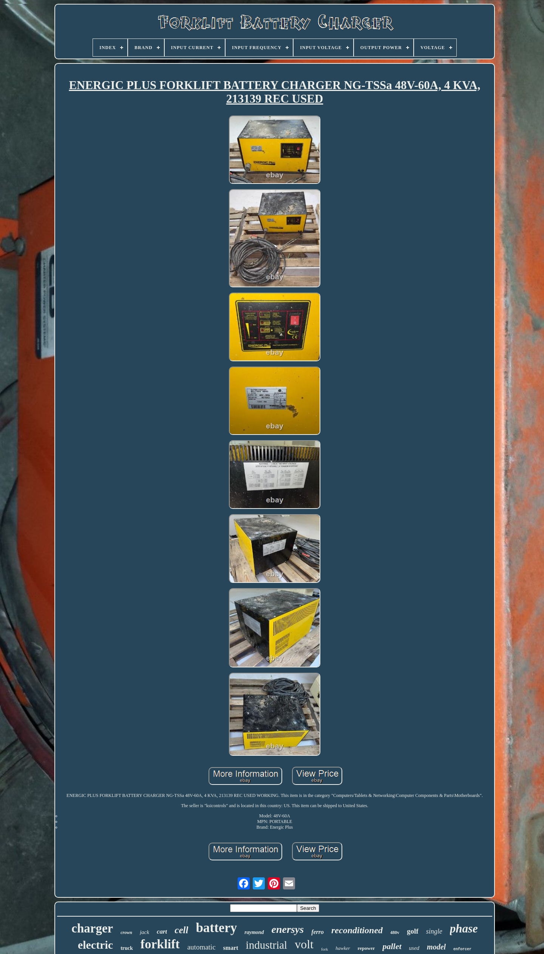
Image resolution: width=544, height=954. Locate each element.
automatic (201, 947)
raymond (254, 932)
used (414, 948)
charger (92, 928)
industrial (266, 945)
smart (230, 948)
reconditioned (357, 930)
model (436, 947)
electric (95, 945)
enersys (288, 929)
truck (127, 948)
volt (304, 944)
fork (324, 949)
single (434, 931)
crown (126, 932)
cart (162, 931)
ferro (317, 932)
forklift (160, 944)
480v (394, 932)
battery (216, 927)
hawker (342, 948)
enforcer (462, 949)
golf (413, 931)
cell (181, 930)
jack (144, 932)
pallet (391, 946)
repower (366, 948)
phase (464, 928)
